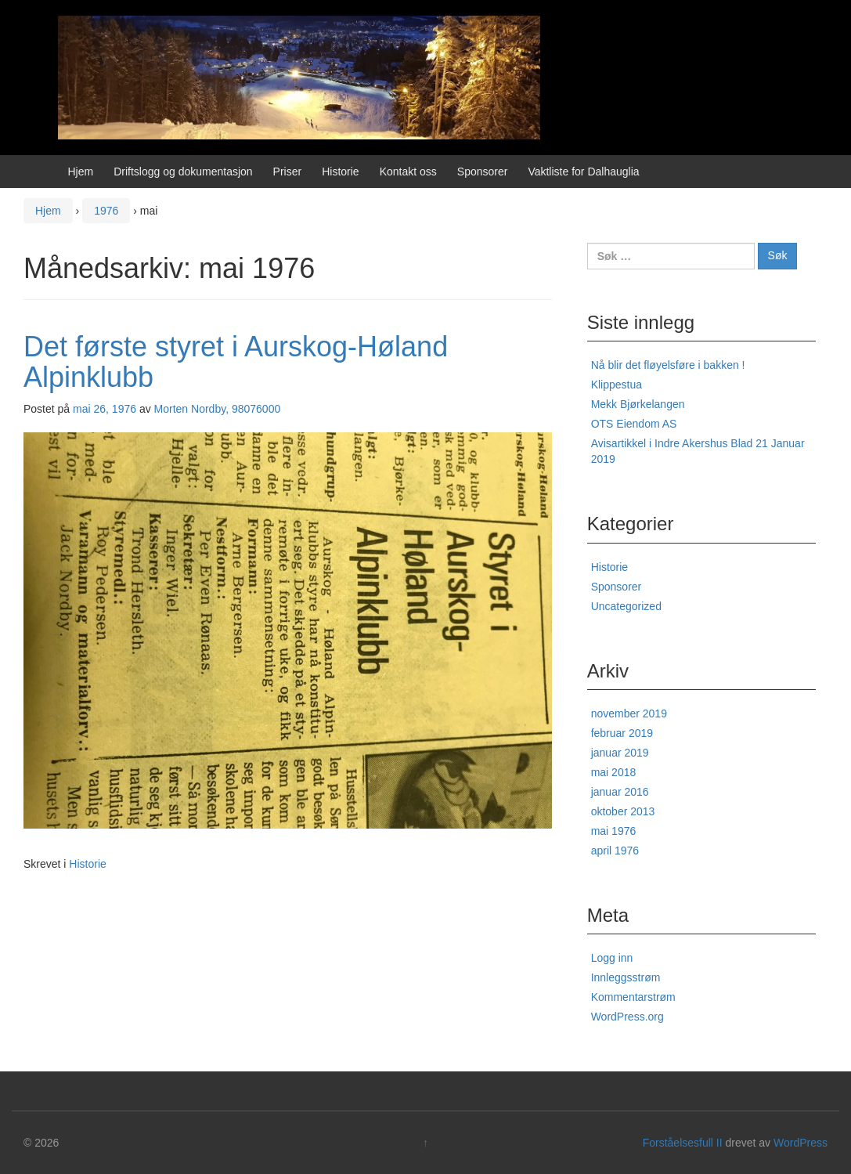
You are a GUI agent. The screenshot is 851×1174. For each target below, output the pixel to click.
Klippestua (616, 384)
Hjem (81, 171)
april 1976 (615, 850)
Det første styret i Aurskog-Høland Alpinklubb (235, 362)
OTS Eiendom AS (634, 423)
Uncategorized (626, 606)
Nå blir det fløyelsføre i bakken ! (668, 365)
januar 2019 (620, 752)
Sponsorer (482, 171)
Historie (340, 171)
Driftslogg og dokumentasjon (183, 171)
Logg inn (612, 958)
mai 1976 (613, 831)
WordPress (800, 1142)
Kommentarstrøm (633, 997)
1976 (106, 210)
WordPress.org (627, 1016)
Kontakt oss (408, 171)
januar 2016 (620, 792)
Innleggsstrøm (626, 977)
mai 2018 (613, 772)
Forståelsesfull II (683, 1142)
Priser (287, 171)
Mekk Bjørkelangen (638, 404)
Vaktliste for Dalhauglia (583, 171)
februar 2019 (622, 733)
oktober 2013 (623, 811)
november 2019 (629, 713)
